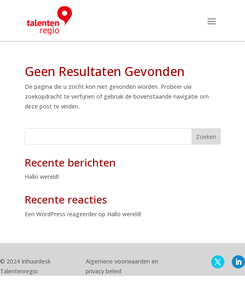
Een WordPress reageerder (61, 214)
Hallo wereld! (42, 176)
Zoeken (206, 137)
